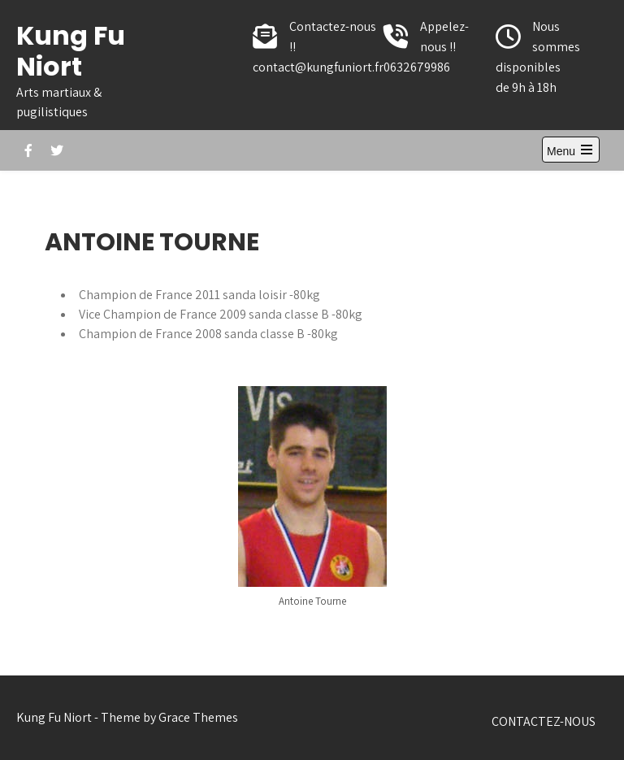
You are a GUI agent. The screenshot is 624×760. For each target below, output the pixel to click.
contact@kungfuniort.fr (318, 67)
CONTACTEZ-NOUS (544, 721)
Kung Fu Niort (70, 51)
